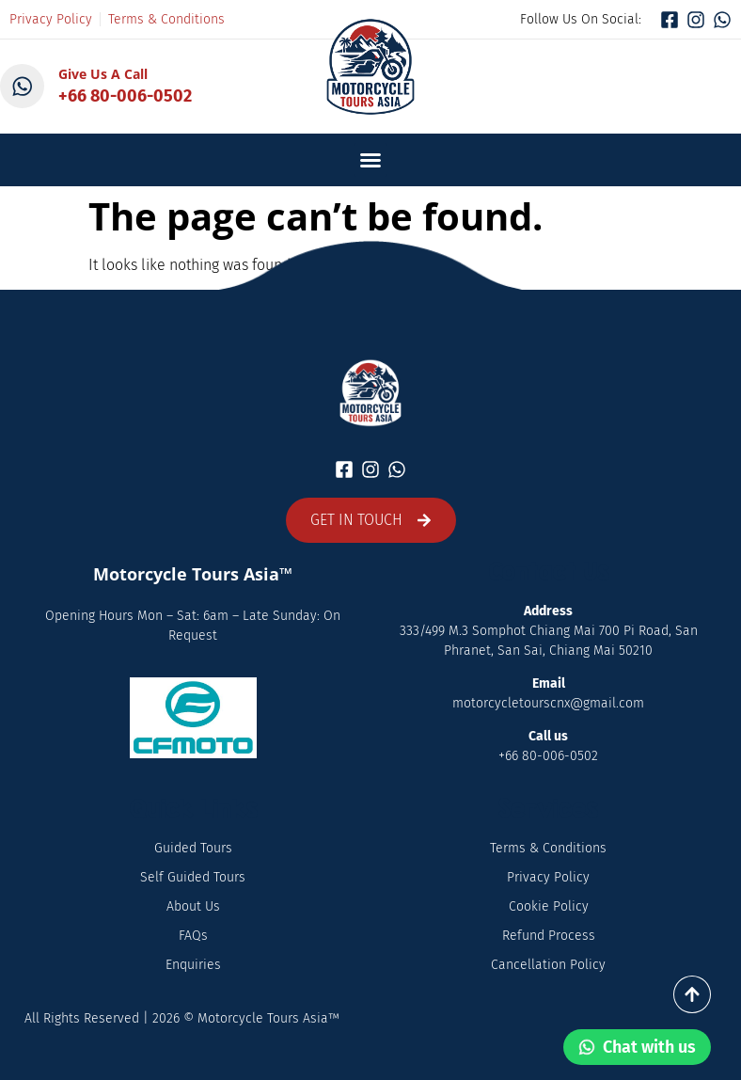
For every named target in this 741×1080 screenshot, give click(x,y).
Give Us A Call (104, 74)
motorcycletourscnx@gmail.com (548, 703)
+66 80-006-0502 (126, 96)
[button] (370, 160)
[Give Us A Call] (22, 86)
